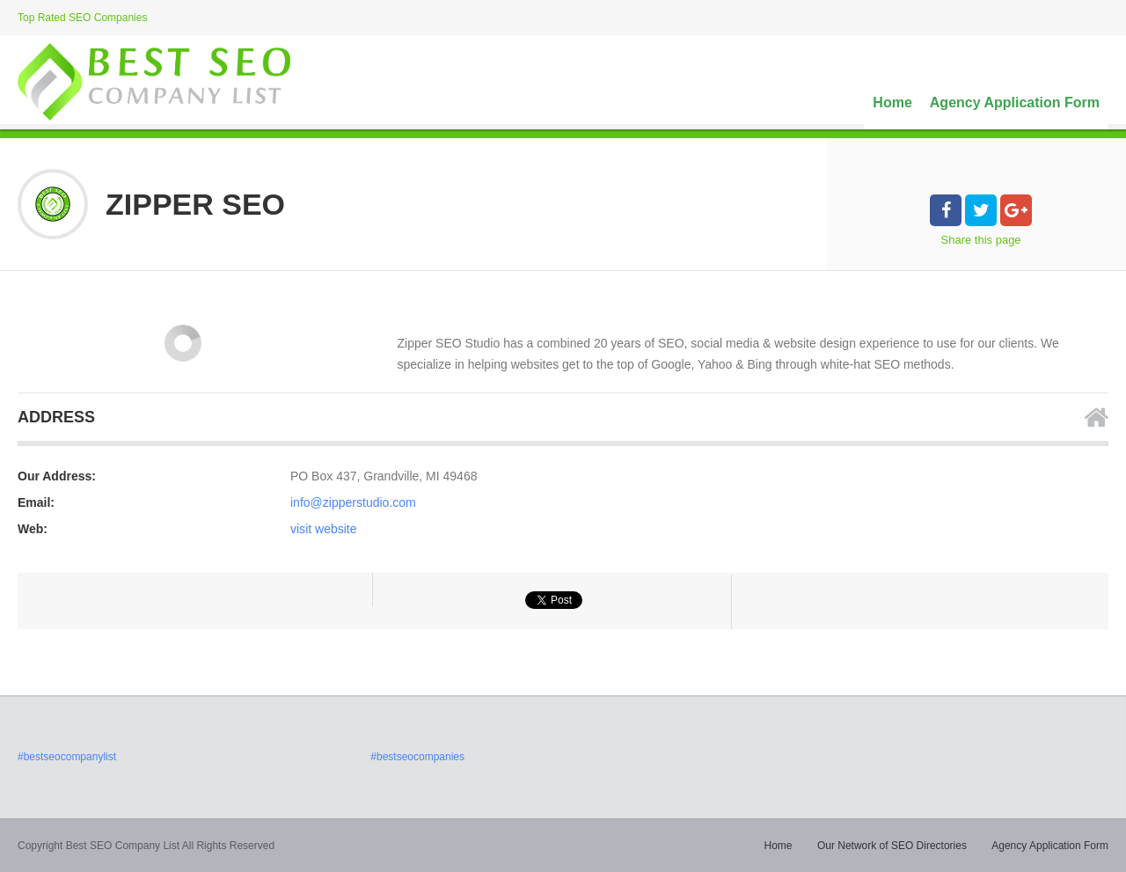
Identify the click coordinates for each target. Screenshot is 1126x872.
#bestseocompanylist (67, 757)
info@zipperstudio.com (353, 502)
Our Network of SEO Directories (892, 845)
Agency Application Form (1015, 102)
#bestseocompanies (417, 757)
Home (892, 102)
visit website (323, 529)
